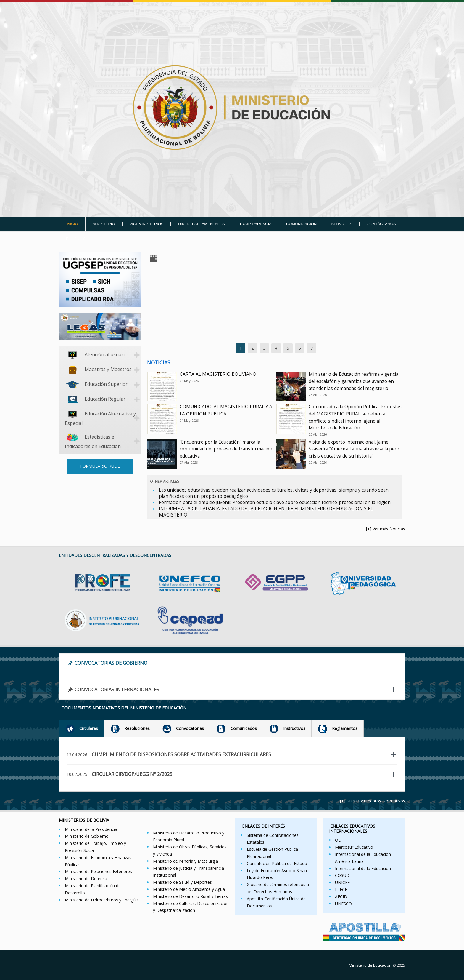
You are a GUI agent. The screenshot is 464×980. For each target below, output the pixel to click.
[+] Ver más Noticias (385, 529)
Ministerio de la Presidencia (91, 829)
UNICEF (342, 882)
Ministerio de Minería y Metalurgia (185, 861)
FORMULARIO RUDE (100, 466)
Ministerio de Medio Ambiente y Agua (189, 889)
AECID (341, 896)
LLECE (341, 889)
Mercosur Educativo (354, 847)
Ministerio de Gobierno (87, 836)
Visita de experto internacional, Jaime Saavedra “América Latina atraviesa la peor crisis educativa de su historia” (354, 449)
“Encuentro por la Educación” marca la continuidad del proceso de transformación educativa (226, 449)
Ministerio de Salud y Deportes (182, 882)
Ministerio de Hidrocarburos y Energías (102, 900)
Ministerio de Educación (370, 965)
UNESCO (343, 904)
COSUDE (343, 875)
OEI (338, 840)
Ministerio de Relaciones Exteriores (98, 871)
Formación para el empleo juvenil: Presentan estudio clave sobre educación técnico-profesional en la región (275, 502)
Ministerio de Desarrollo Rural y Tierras (190, 896)
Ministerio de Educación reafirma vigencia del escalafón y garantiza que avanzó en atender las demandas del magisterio (353, 381)
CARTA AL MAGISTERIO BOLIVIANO (218, 374)
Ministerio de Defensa (86, 878)
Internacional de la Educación (363, 868)
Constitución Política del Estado (277, 863)
